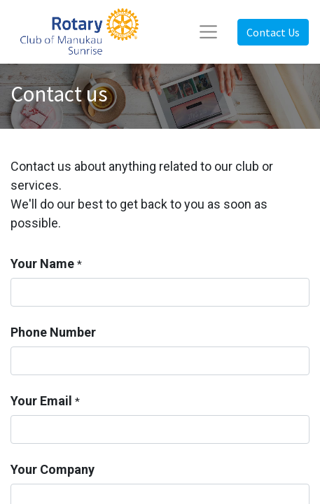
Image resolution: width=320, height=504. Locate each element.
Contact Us (273, 32)
